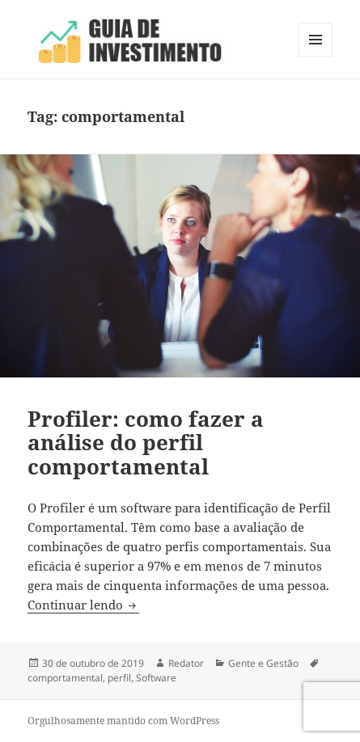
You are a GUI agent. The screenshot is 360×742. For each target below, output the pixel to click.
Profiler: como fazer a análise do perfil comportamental (146, 443)
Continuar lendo (83, 605)
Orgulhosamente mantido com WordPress (123, 720)
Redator (186, 663)
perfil (119, 678)
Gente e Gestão (263, 663)
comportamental (65, 678)
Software (156, 678)
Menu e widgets (315, 56)
